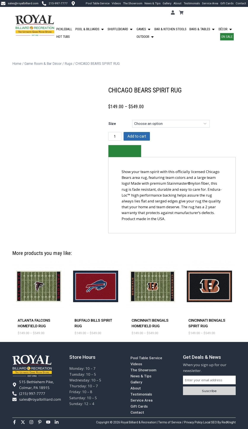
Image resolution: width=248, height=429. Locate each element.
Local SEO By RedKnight (219, 422)
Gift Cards (227, 3)
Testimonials (192, 3)
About (177, 3)
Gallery (167, 3)
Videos (116, 3)
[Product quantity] (115, 136)
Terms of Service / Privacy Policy (180, 422)
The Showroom (132, 3)
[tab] (124, 151)
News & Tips (153, 3)
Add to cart (136, 136)
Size (112, 123)
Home (16, 64)
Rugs (68, 64)
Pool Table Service (98, 3)
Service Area (210, 3)
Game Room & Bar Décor (43, 64)
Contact (241, 3)
